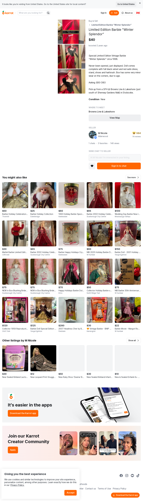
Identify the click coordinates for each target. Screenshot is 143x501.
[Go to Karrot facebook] (121, 475)
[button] (133, 177)
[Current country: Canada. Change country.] (138, 13)
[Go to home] (7, 13)
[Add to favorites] (92, 166)
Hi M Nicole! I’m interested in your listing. (115, 157)
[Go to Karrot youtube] (132, 475)
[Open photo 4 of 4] (71, 81)
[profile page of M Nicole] (92, 135)
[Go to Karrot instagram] (126, 475)
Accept (72, 487)
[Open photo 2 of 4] (71, 32)
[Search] (48, 13)
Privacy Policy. (37, 479)
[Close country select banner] (140, 3)
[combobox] (31, 12)
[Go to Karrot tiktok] (138, 475)
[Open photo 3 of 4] (71, 56)
